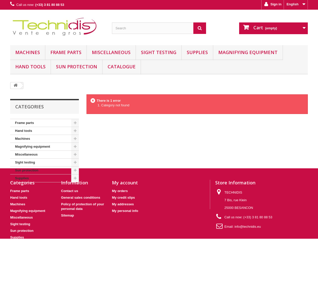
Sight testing (158, 52)
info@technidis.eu (248, 261)
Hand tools (30, 67)
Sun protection (76, 67)
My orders (120, 225)
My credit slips (123, 232)
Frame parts (65, 52)
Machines (27, 52)
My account (125, 217)
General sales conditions (80, 232)
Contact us (69, 225)
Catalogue (122, 67)
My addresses (123, 238)
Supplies (197, 52)
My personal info (125, 245)
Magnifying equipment (248, 52)
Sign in (275, 4)
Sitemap (67, 250)
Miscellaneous (111, 52)
